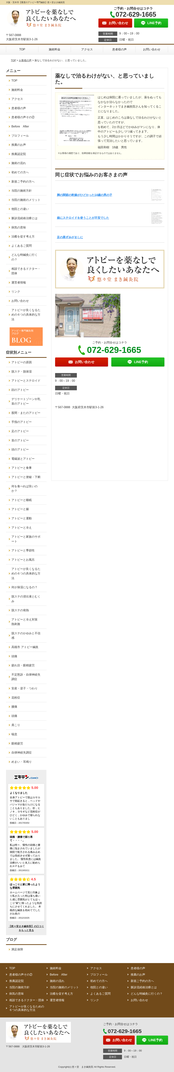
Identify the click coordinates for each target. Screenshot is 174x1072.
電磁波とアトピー (23, 458)
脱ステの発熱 (20, 610)
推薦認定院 (18, 154)
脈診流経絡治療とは (24, 218)
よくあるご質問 (21, 245)
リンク (15, 291)
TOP (22, 49)
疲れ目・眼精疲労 (23, 665)
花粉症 (15, 697)
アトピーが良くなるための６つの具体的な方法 (25, 315)
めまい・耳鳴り (21, 761)
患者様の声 (119, 49)
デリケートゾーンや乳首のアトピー (25, 401)
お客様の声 (25, 60)
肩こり (15, 725)
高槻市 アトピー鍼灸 (24, 647)
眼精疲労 (17, 743)
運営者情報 (18, 282)
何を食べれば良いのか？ (24, 488)
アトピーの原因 (21, 362)
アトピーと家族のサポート (25, 539)
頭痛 (14, 656)
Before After (20, 126)
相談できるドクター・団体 (25, 271)
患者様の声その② (23, 117)
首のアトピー (20, 440)
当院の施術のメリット (25, 199)
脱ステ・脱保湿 (21, 371)
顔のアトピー (20, 389)
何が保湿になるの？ (24, 587)
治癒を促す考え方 (23, 236)
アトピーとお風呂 (23, 559)
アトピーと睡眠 (21, 500)
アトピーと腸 (20, 509)
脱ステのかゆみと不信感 (25, 636)
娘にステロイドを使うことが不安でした (83, 217)
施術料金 (54, 49)
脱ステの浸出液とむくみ (25, 599)
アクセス (87, 49)
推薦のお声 (18, 144)
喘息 (14, 734)
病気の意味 (18, 227)
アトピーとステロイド (25, 380)
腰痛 (14, 706)
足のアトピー (20, 431)
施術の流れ (18, 163)
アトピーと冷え (21, 527)
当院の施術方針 (21, 190)
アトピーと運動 (21, 518)
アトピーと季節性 (23, 550)
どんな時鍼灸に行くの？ (24, 257)
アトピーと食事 (21, 467)
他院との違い (20, 208)
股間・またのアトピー (25, 412)
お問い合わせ (151, 49)
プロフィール (20, 135)
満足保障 (17, 949)
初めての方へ (20, 172)
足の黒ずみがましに (70, 237)
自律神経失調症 (21, 752)
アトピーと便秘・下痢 (25, 477)
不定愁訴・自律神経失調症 (25, 677)
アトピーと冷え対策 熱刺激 (25, 622)
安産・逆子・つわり (24, 688)
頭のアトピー (20, 449)
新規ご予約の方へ (23, 181)
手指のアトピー (21, 421)
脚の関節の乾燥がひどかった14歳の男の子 (84, 194)
